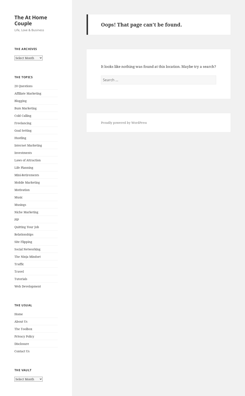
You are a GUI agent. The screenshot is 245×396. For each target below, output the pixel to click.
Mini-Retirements (26, 175)
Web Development (27, 286)
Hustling (20, 138)
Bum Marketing (25, 108)
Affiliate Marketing (27, 93)
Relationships (23, 234)
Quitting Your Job (26, 227)
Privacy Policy (24, 336)
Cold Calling (22, 116)
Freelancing (22, 123)
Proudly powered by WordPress (124, 123)
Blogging (20, 101)
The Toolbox (23, 329)
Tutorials (20, 279)
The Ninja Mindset (27, 257)
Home (18, 314)
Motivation (22, 190)
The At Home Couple (30, 20)
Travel (19, 271)
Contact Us (21, 351)
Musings (20, 205)
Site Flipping (23, 242)
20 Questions (23, 86)
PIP (16, 220)
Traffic (19, 264)
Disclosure (21, 344)
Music (18, 197)
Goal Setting (23, 130)
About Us (20, 321)
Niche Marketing (26, 212)
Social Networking (27, 249)
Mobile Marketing (27, 182)
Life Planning (23, 168)
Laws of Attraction (27, 160)
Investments (23, 153)
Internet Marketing (28, 145)
